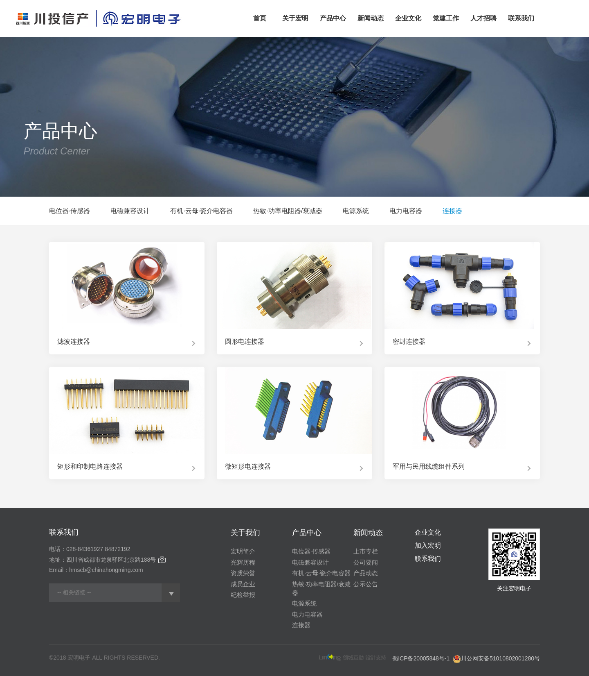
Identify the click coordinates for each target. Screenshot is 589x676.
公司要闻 (365, 562)
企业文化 (428, 532)
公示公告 (365, 584)
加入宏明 (428, 545)
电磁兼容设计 (130, 210)
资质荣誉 (243, 572)
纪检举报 (243, 594)
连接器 (452, 210)
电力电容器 (405, 210)
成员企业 (243, 584)
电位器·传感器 (69, 210)
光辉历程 (243, 562)
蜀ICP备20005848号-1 (421, 658)
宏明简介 (243, 551)
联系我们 (428, 558)
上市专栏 (365, 551)
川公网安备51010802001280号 (500, 658)
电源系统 (356, 210)
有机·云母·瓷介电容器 (201, 210)
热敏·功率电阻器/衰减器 (287, 210)
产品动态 (365, 572)
